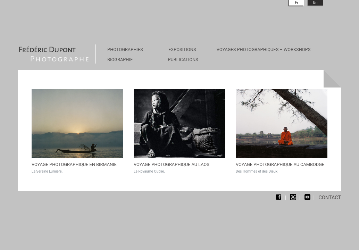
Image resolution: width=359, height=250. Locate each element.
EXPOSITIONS (182, 49)
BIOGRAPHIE (120, 59)
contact (330, 198)
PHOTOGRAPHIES (125, 49)
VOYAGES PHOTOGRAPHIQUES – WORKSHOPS (263, 49)
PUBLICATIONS (183, 59)
